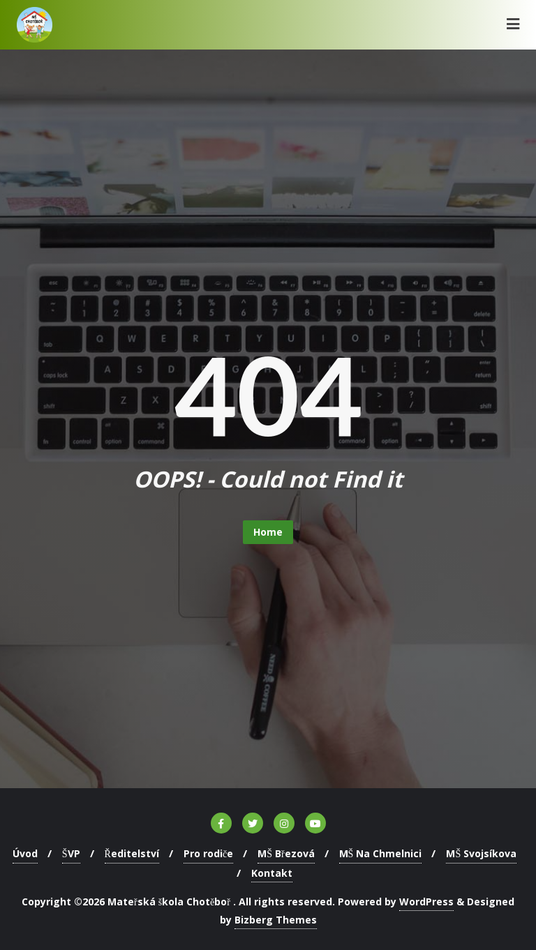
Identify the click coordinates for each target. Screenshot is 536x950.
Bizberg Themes (275, 919)
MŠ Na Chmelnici (380, 853)
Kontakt (271, 873)
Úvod (25, 853)
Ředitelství (132, 853)
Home (268, 531)
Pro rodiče (208, 853)
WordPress (426, 901)
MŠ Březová (286, 853)
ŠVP (71, 853)
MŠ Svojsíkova (481, 853)
